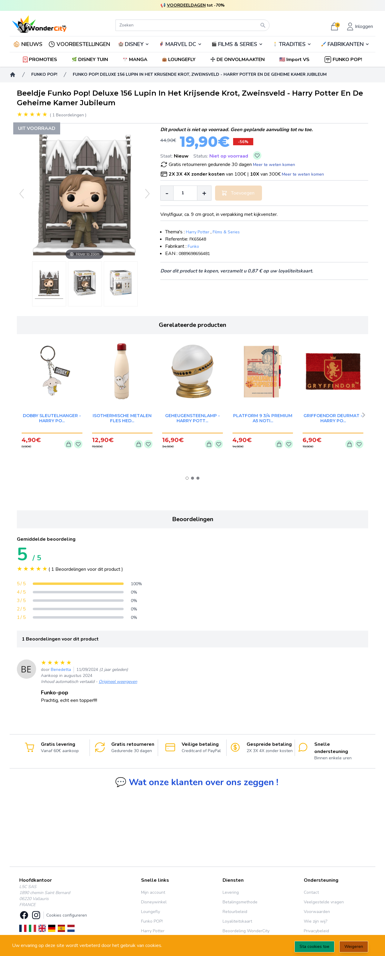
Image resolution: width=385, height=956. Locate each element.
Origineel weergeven (118, 681)
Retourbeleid (235, 912)
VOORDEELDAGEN (186, 5)
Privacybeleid (316, 931)
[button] (295, 60)
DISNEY (134, 44)
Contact (311, 892)
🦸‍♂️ (180, 44)
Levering (231, 892)
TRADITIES (292, 44)
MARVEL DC (180, 44)
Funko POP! (152, 921)
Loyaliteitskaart (237, 921)
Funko (193, 246)
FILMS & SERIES (237, 44)
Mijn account (153, 892)
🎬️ (237, 44)
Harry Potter (197, 232)
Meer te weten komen (274, 165)
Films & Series (226, 232)
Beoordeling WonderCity (246, 931)
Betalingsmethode (240, 902)
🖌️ (345, 44)
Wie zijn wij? (315, 921)
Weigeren (353, 946)
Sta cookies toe (314, 946)
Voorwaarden (317, 912)
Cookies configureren (66, 915)
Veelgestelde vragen (324, 902)
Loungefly (150, 912)
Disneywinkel (154, 902)
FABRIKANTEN (346, 44)
